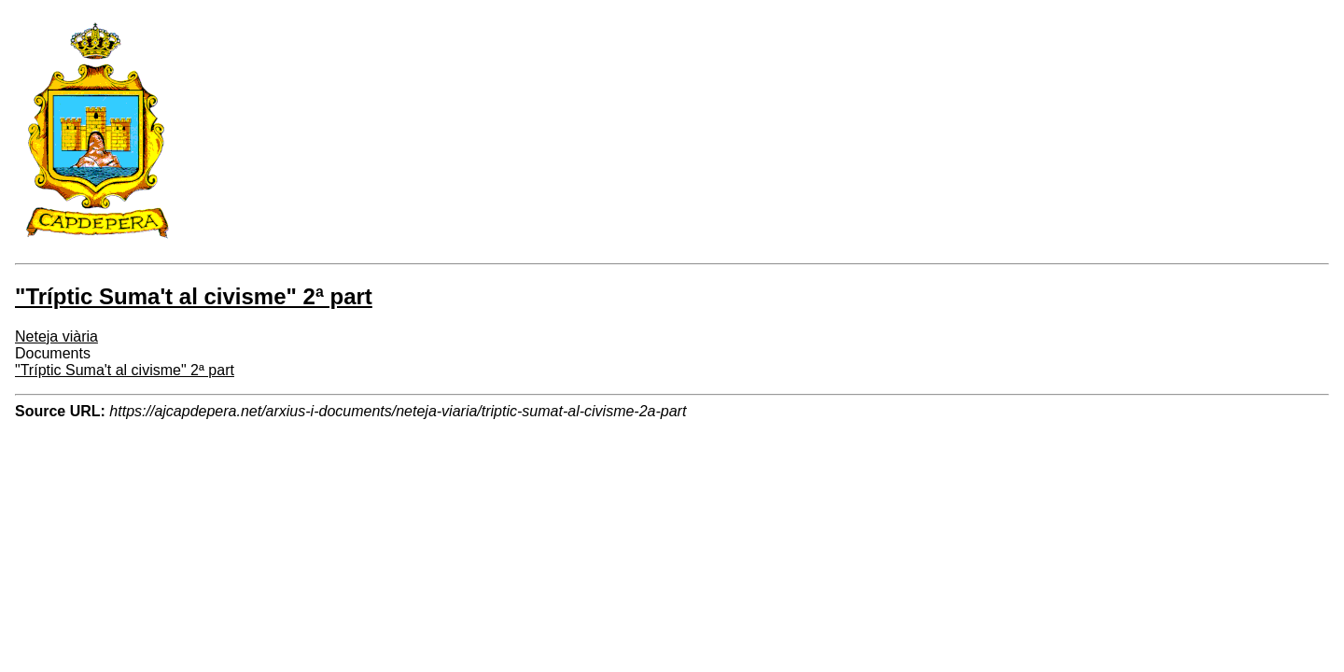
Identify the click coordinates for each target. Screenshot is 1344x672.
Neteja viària (56, 336)
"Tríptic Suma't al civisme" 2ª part (124, 370)
